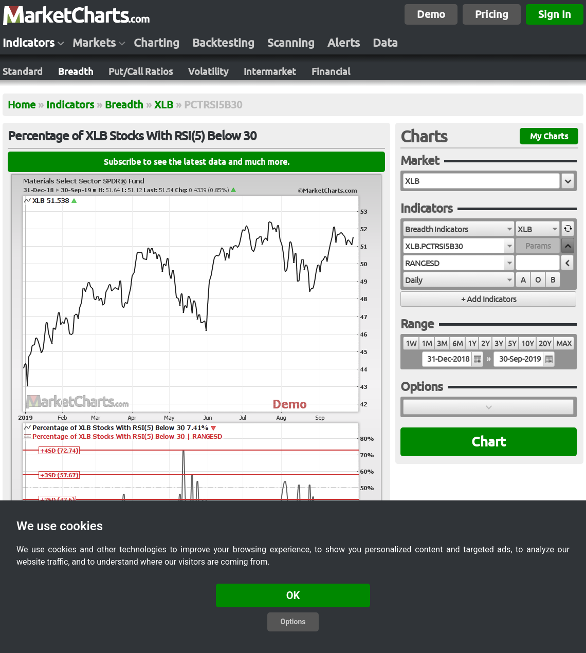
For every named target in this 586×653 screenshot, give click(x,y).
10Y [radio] (527, 343)
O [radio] (538, 279)
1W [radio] (411, 343)
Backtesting (223, 42)
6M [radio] (457, 343)
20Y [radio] (545, 343)
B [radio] (553, 279)
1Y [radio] (472, 343)
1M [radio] (427, 343)
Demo (431, 14)
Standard (23, 71)
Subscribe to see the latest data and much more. (196, 161)
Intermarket (270, 71)
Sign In (554, 14)
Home (21, 104)
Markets (94, 42)
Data (385, 42)
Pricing (491, 14)
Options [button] (293, 622)
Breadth (75, 71)
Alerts (343, 42)
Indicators (28, 42)
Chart (488, 441)
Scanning (291, 42)
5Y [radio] (512, 343)
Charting (156, 42)
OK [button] (293, 595)
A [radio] (523, 279)
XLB (163, 104)
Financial (331, 71)
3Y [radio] (499, 343)
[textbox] (481, 181)
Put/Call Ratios (140, 71)
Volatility (208, 71)
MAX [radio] (564, 343)
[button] (567, 181)
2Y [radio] (485, 343)
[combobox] (459, 228)
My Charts (549, 136)
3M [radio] (442, 343)
